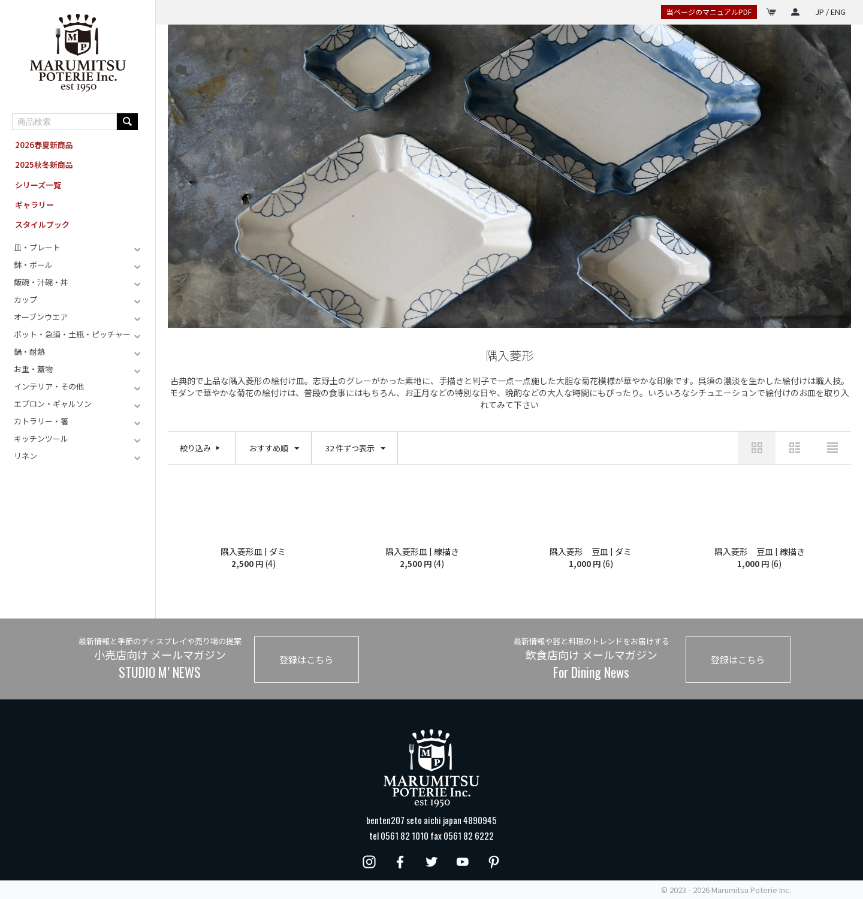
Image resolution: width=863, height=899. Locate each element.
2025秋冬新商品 (44, 164)
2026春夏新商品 (44, 144)
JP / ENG (830, 11)
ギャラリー (34, 204)
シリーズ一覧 (38, 185)
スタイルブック (42, 224)
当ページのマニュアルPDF (709, 12)
